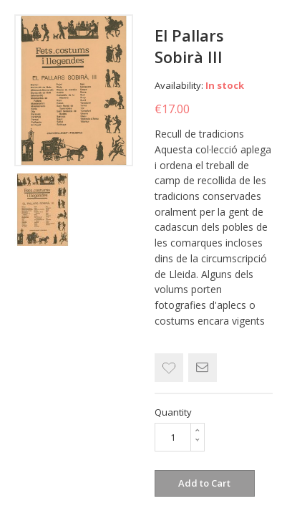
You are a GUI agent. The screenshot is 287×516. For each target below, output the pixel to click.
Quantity (173, 412)
